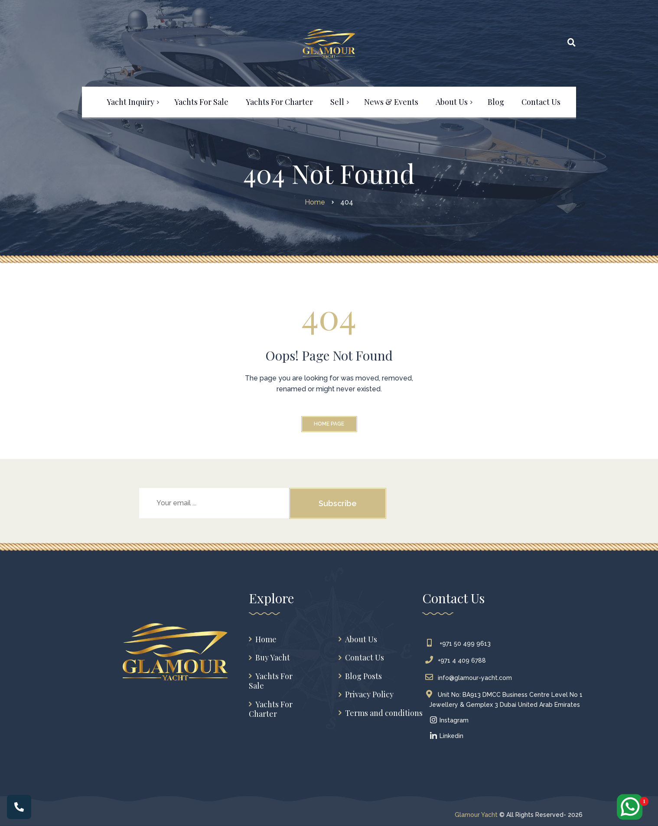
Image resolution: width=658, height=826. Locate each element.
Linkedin (446, 735)
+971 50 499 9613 (460, 643)
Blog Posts (363, 676)
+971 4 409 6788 (457, 660)
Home (266, 639)
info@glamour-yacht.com (470, 677)
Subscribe (338, 503)
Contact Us (364, 658)
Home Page (329, 424)
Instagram (449, 720)
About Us (361, 639)
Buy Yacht (272, 658)
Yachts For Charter (271, 709)
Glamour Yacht (476, 814)
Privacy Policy (369, 694)
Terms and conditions (384, 713)
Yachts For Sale (271, 681)
